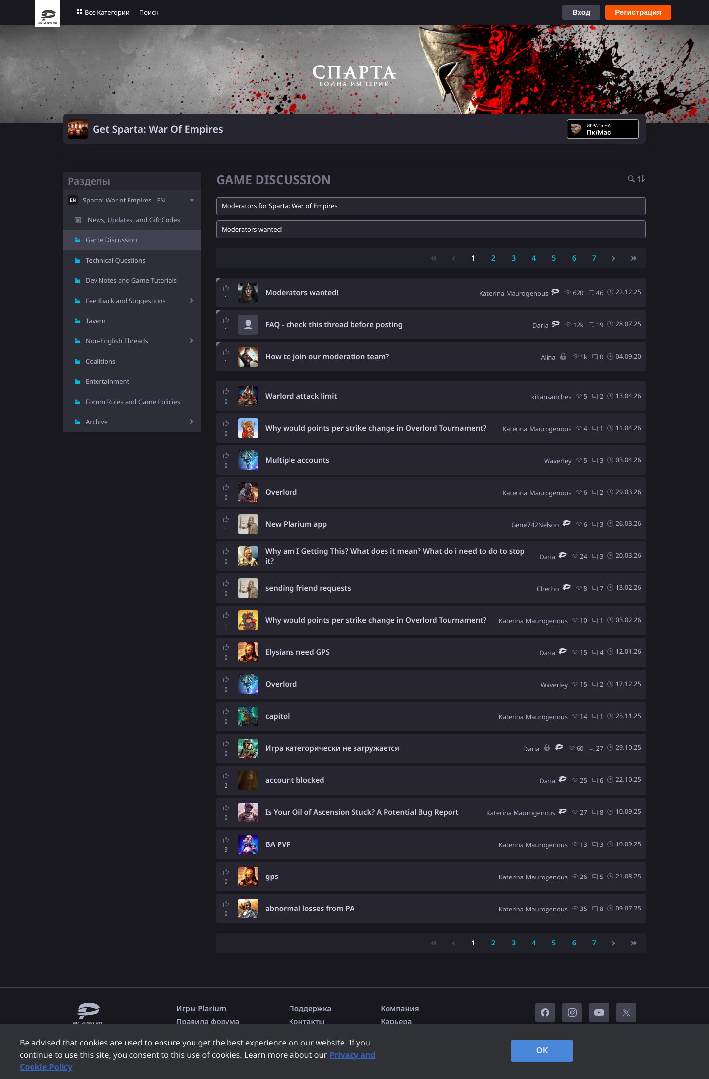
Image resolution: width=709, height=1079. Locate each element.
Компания (400, 1008)
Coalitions (100, 361)
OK (542, 1050)
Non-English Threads (117, 341)
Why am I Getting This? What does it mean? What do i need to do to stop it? (395, 556)
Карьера (396, 1022)
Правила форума (208, 1022)
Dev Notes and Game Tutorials (131, 280)
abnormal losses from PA (309, 908)
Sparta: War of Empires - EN (124, 200)
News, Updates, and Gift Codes (134, 219)
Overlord (281, 492)
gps (271, 876)
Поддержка (310, 1008)
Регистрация (638, 12)
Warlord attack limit (301, 396)
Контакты (307, 1022)
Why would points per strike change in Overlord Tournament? (375, 428)
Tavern (96, 320)
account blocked (294, 780)
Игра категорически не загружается (332, 748)
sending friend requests (308, 588)
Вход (581, 12)
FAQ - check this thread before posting (334, 325)
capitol (277, 716)
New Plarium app (296, 524)
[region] (354, 1051)
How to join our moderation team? (327, 357)
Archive (97, 421)
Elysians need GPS (297, 652)
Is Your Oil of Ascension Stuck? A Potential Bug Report (362, 812)
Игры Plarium (201, 1008)
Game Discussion (111, 240)
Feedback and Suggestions (126, 300)
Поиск (149, 12)
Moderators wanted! (302, 293)
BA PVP (278, 844)
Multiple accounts (297, 460)
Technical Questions (116, 260)
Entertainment (107, 381)
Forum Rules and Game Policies (133, 401)
